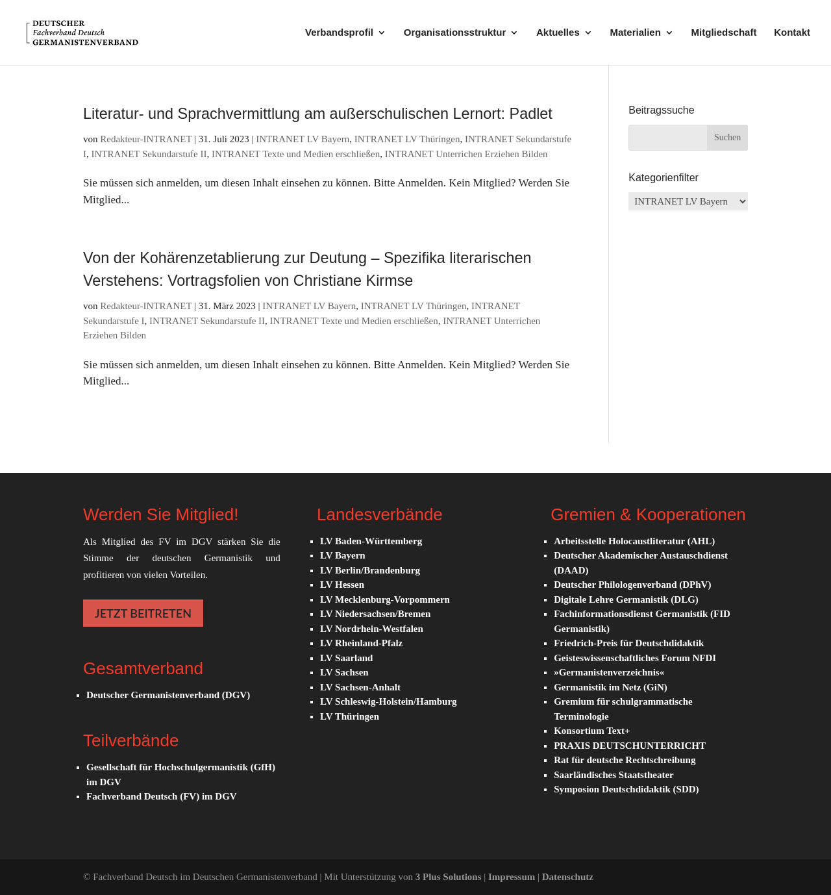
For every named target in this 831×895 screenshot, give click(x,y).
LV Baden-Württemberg (371, 541)
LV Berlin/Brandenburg (370, 570)
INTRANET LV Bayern (302, 139)
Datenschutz (567, 877)
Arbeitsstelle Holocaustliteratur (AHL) (634, 541)
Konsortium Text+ (592, 730)
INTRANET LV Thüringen (407, 139)
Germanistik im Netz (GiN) (610, 687)
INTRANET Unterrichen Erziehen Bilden (466, 154)
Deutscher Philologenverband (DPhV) (632, 584)
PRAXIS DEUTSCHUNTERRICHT (630, 745)
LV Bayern (343, 555)
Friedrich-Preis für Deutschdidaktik (629, 643)
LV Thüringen (349, 716)
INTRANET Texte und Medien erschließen (296, 154)
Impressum (513, 877)
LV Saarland (346, 658)
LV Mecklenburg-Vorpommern (385, 599)
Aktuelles (558, 33)
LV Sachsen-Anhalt (360, 687)
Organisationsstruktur (455, 33)
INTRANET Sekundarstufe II (149, 154)
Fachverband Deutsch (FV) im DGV (161, 796)
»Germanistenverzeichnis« (609, 672)
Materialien (635, 33)
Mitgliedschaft (724, 33)
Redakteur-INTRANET (146, 139)
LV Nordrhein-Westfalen (371, 629)
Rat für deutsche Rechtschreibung (624, 760)
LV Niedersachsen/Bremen (375, 614)
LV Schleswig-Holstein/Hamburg (388, 701)
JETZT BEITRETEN (143, 613)
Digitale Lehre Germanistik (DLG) (626, 599)
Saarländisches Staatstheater (614, 775)
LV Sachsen (344, 672)
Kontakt (792, 33)
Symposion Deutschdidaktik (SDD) (626, 789)
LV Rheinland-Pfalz (361, 643)
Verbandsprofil (339, 33)
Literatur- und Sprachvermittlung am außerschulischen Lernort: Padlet (317, 113)
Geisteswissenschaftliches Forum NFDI (635, 658)
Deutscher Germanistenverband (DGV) (168, 695)
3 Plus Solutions (450, 877)
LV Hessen (342, 584)
